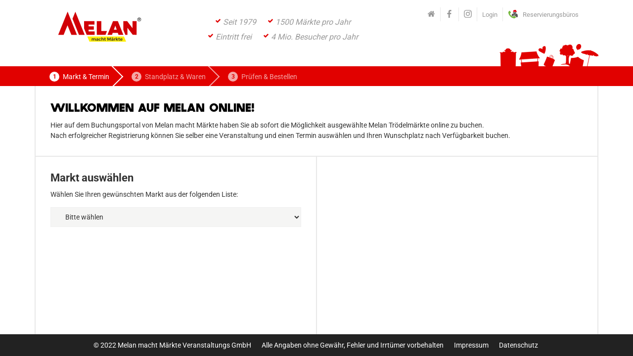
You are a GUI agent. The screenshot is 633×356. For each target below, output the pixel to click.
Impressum (471, 345)
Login (489, 14)
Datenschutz (518, 345)
